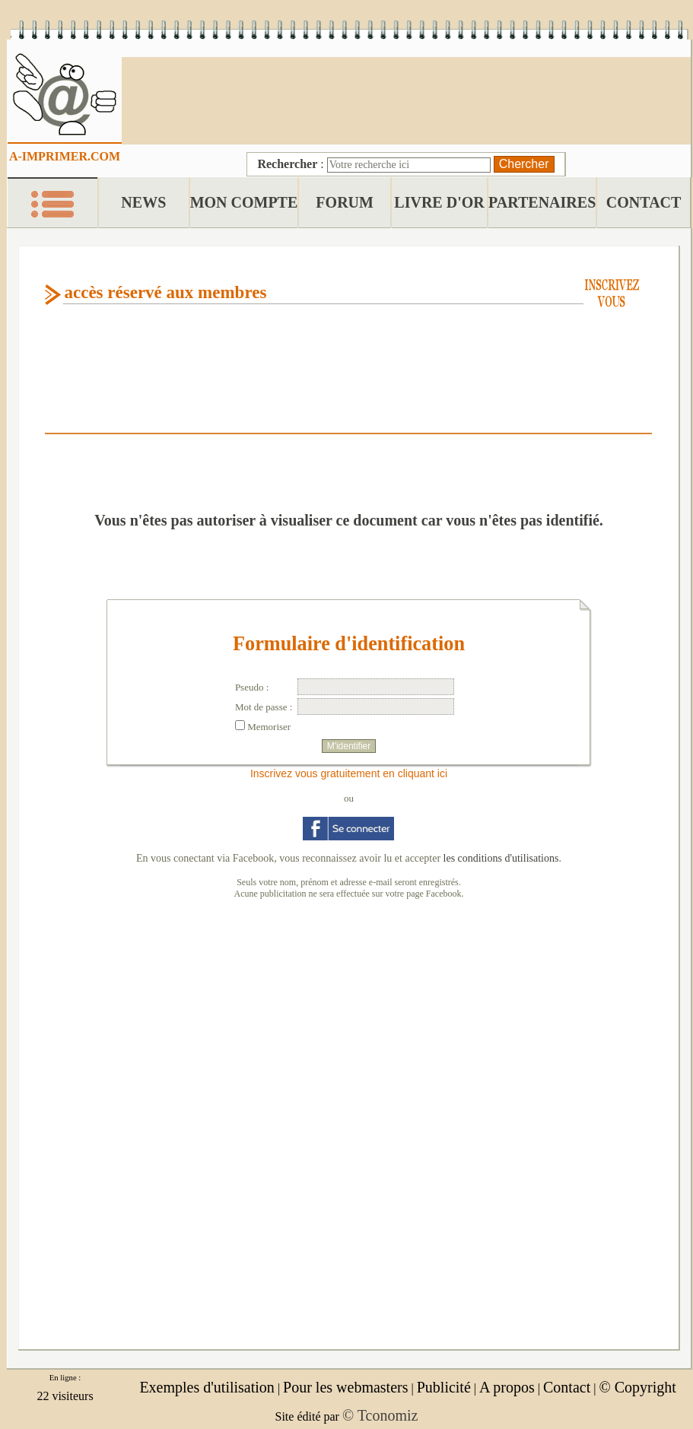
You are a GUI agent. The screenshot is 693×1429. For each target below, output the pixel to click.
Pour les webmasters (345, 1387)
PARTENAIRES (542, 202)
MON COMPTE (244, 202)
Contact (566, 1387)
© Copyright (637, 1387)
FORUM (345, 202)
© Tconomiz (380, 1415)
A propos (507, 1387)
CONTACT (644, 202)
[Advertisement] (406, 99)
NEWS (143, 202)
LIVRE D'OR (439, 202)
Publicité (444, 1387)
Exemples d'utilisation (206, 1387)
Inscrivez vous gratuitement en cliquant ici (348, 773)
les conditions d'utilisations (501, 858)
